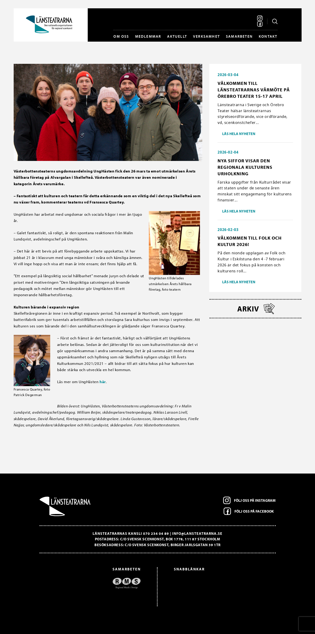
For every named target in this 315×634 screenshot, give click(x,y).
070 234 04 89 (156, 533)
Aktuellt (177, 36)
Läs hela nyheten (238, 133)
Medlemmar (148, 36)
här (103, 381)
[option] (92, 583)
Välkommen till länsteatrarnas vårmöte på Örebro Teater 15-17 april (254, 89)
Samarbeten (239, 36)
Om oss (121, 36)
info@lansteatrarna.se (197, 533)
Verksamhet (206, 36)
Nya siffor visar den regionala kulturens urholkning (245, 167)
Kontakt (268, 36)
